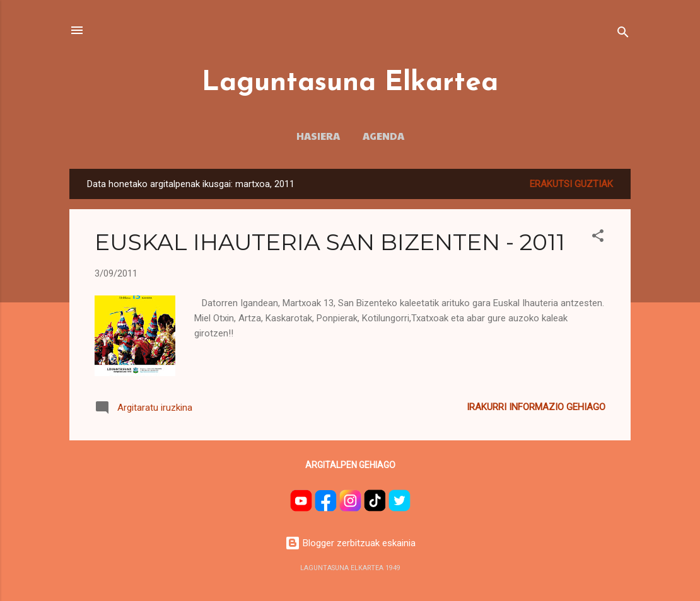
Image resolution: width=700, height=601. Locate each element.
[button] (597, 238)
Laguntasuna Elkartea (350, 83)
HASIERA (318, 135)
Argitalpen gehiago (350, 465)
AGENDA (383, 135)
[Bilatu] (623, 34)
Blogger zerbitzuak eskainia (350, 543)
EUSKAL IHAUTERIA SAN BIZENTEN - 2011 (330, 242)
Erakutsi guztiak (571, 184)
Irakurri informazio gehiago (536, 407)
